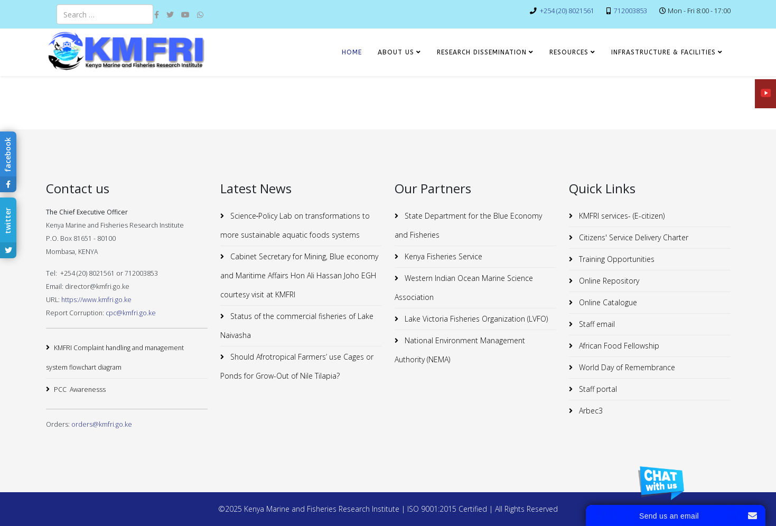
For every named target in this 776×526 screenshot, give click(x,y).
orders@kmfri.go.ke (101, 424)
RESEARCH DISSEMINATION (482, 52)
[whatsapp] (200, 15)
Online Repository (608, 281)
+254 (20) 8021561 (567, 10)
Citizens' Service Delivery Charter (632, 237)
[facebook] (156, 15)
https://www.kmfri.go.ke (96, 299)
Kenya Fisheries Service (442, 256)
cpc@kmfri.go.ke (131, 312)
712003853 (630, 10)
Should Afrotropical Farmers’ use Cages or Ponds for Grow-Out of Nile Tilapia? (296, 366)
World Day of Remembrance (626, 367)
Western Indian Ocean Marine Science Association (464, 287)
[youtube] (185, 15)
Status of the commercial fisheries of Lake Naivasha (296, 325)
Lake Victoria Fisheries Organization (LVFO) (475, 319)
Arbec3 (590, 411)
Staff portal (597, 389)
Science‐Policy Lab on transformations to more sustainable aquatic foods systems (295, 225)
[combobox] (105, 14)
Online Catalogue (607, 302)
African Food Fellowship (618, 346)
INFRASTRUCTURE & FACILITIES (663, 52)
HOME (352, 52)
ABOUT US (396, 52)
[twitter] (170, 15)
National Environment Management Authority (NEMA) (460, 349)
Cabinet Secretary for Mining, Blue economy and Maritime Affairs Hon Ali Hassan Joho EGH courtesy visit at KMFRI (299, 275)
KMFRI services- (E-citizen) (621, 216)
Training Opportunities (616, 259)
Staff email (596, 324)
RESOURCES (568, 52)
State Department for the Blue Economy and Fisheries (468, 225)
